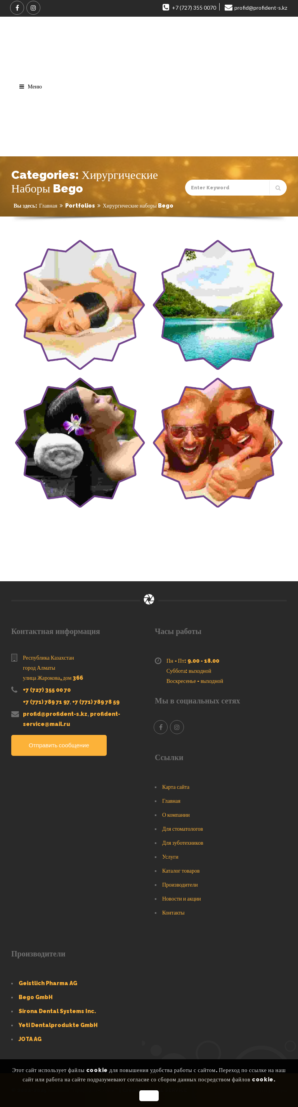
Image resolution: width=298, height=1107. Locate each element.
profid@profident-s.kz (55, 714)
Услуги (170, 857)
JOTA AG (30, 1039)
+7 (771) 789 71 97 (46, 702)
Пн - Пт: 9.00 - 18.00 (192, 661)
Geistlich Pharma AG (48, 983)
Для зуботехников (182, 843)
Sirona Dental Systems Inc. (57, 1011)
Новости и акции (181, 899)
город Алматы (39, 668)
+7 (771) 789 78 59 (96, 702)
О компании (176, 815)
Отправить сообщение (59, 745)
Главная (48, 206)
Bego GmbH (36, 997)
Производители (180, 885)
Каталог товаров (181, 871)
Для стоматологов (182, 829)
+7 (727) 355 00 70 (47, 690)
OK (148, 1096)
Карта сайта (175, 787)
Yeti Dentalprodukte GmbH (58, 1025)
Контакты (173, 913)
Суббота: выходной (188, 671)
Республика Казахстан (48, 658)
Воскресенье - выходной (194, 681)
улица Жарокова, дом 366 (53, 678)
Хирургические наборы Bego (138, 206)
